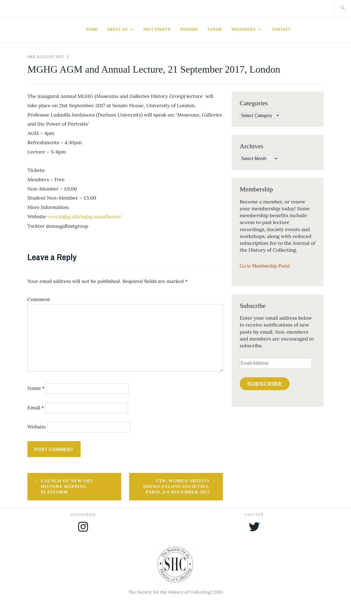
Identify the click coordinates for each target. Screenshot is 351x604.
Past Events (157, 29)
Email (35, 407)
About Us (117, 29)
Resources (243, 29)
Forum (215, 29)
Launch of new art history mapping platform (67, 486)
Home (92, 29)
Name (36, 388)
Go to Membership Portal (265, 266)
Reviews (189, 29)
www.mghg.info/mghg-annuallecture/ (84, 216)
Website (36, 427)
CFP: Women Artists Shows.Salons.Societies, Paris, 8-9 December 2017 (176, 486)
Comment (38, 299)
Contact (281, 29)
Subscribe (264, 384)
